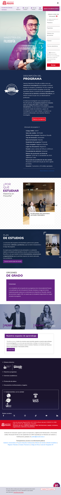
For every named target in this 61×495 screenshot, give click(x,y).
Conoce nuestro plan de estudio (13, 261)
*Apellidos (50, 28)
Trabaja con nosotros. (7, 367)
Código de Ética (35, 445)
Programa (18, 8)
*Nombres (49, 22)
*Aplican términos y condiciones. (47, 170)
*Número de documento (50, 34)
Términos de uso (18, 425)
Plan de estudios (33, 8)
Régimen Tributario (13, 445)
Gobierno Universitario (9, 443)
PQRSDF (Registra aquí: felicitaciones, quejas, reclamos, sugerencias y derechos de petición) (35, 426)
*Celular (49, 41)
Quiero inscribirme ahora (51, 9)
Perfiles (40, 8)
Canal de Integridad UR (47, 445)
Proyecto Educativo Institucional (25, 443)
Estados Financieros (24, 445)
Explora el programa (39, 119)
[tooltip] (50, 52)
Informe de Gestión (40, 443)
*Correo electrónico (52, 46)
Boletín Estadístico (52, 443)
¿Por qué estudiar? (25, 8)
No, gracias (51, 489)
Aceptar (44, 489)
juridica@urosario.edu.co (38, 437)
